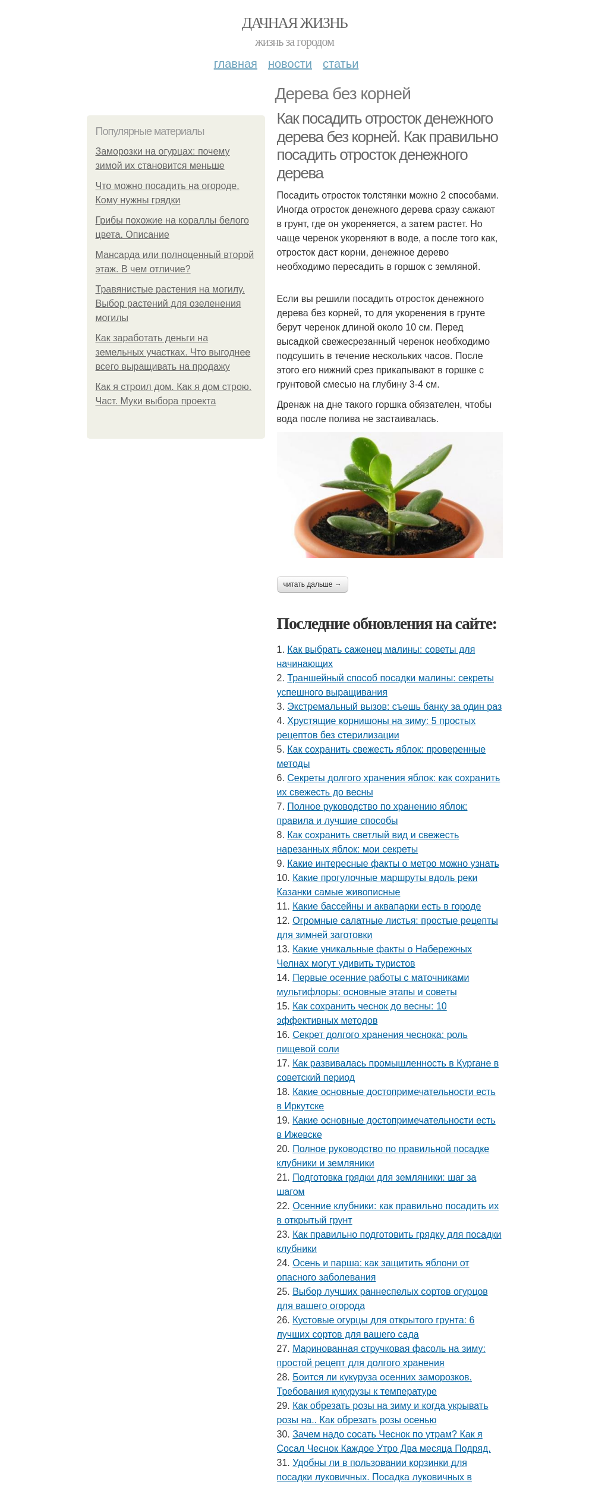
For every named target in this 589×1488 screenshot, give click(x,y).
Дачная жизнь (294, 23)
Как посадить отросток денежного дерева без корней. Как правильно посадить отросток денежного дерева (387, 145)
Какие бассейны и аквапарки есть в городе (386, 906)
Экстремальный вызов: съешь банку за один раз (394, 706)
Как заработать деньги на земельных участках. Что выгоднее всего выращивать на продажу (173, 352)
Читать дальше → (313, 584)
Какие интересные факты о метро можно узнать (393, 863)
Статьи (340, 63)
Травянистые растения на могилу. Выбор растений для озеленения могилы (170, 303)
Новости (290, 63)
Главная (235, 63)
